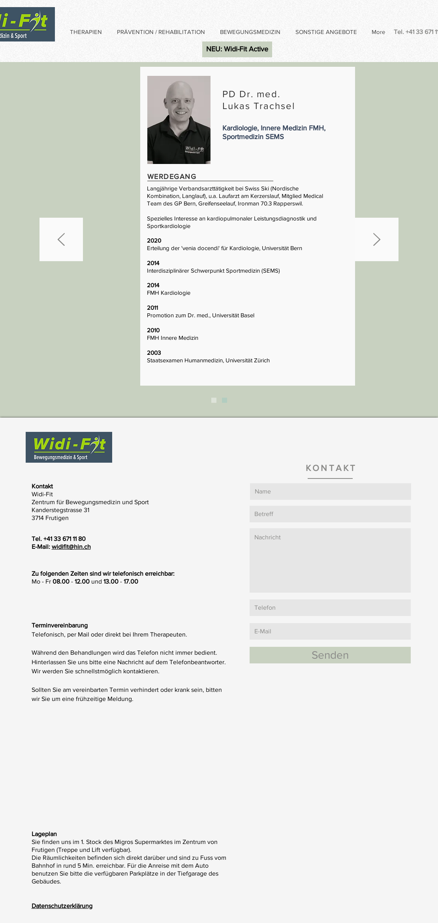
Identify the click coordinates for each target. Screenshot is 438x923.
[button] (87, 32)
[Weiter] (377, 240)
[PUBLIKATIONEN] (224, 400)
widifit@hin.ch (71, 546)
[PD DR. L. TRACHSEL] (213, 400)
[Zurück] (61, 240)
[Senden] (330, 655)
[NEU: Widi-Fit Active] (237, 49)
